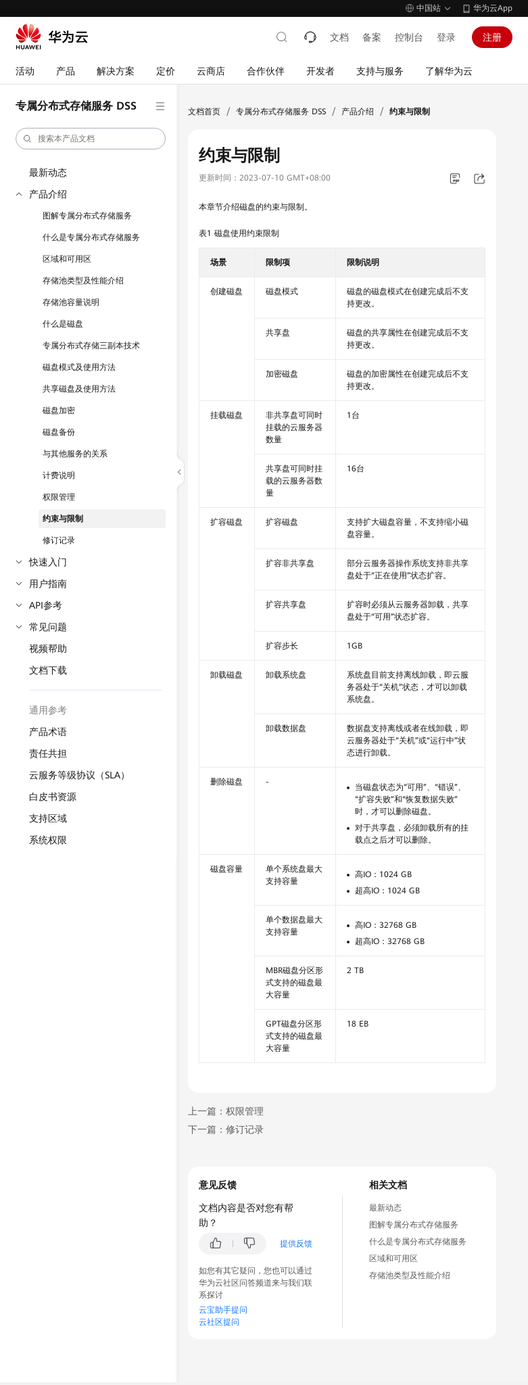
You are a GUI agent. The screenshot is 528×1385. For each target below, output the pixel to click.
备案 (371, 37)
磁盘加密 (59, 410)
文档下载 (48, 670)
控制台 (409, 37)
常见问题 (48, 626)
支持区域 (48, 818)
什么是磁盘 (63, 324)
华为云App (492, 8)
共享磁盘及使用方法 (79, 389)
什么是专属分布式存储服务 (91, 237)
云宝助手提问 (223, 1310)
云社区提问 (219, 1322)
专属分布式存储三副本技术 (91, 345)
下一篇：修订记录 (226, 1129)
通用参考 (48, 710)
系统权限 (48, 840)
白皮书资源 (52, 796)
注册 (492, 37)
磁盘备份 (59, 432)
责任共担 (48, 753)
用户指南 (48, 583)
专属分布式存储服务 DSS (281, 111)
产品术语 (48, 731)
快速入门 (48, 562)
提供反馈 (296, 1243)
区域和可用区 (67, 259)
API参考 (45, 605)
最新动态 (48, 172)
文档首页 (204, 111)
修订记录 (59, 540)
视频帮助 (48, 648)
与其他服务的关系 (75, 454)
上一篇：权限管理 (226, 1111)
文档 (339, 37)
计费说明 (59, 475)
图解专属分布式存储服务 (87, 215)
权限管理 (59, 497)
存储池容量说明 (71, 302)
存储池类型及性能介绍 (83, 280)
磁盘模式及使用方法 (79, 367)
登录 (446, 37)
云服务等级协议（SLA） (79, 775)
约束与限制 (63, 518)
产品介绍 (48, 194)
